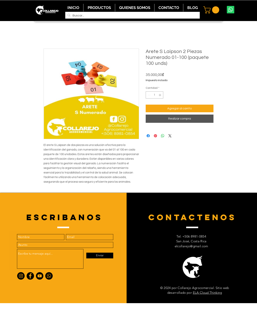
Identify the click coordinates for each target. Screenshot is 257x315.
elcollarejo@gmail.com (191, 246)
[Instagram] (21, 276)
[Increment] (160, 95)
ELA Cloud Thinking (207, 293)
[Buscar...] (132, 15)
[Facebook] (30, 276)
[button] (212, 10)
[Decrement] (148, 95)
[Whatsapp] (230, 9)
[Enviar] (99, 255)
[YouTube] (39, 276)
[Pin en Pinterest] (155, 135)
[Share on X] (170, 135)
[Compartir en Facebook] (148, 135)
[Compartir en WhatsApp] (162, 135)
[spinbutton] (154, 95)
